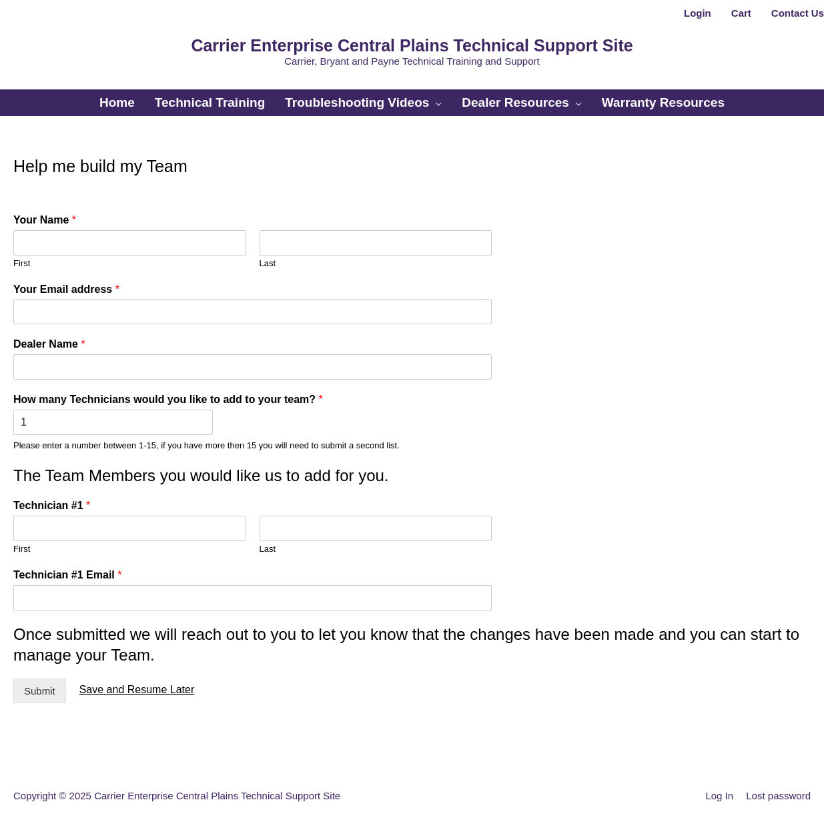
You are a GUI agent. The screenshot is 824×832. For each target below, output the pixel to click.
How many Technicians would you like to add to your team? (168, 399)
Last (268, 263)
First (21, 263)
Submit (39, 691)
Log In (719, 795)
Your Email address (66, 289)
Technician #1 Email (67, 574)
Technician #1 (51, 505)
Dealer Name (49, 344)
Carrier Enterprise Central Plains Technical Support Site (412, 45)
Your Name (44, 220)
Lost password (778, 795)
